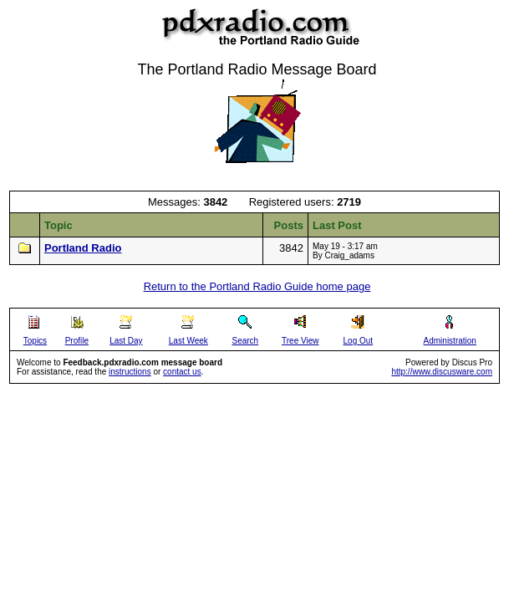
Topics (35, 340)
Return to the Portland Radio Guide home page (257, 286)
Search (245, 340)
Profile (77, 340)
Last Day (125, 340)
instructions (130, 371)
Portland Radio (82, 248)
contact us (182, 371)
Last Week (188, 340)
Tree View (300, 340)
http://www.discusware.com (441, 371)
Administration (450, 340)
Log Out (359, 340)
